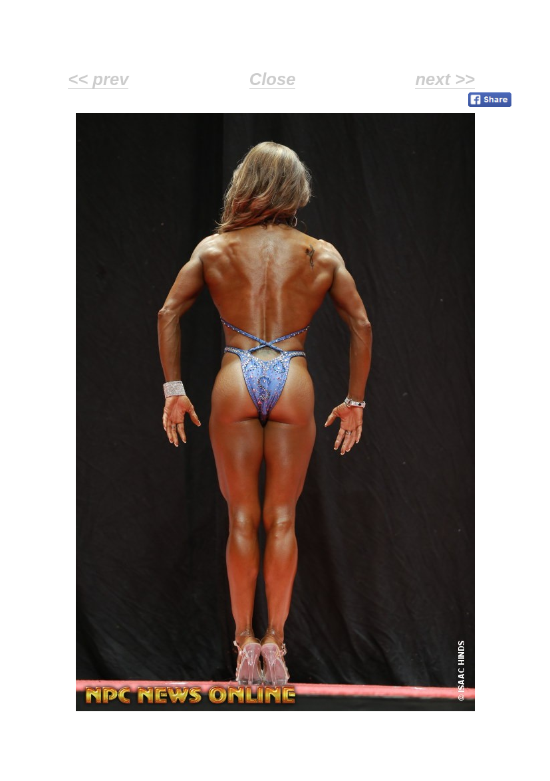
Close (272, 79)
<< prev (98, 79)
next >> (445, 79)
